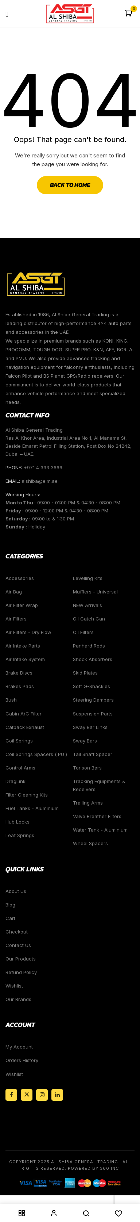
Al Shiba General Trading (84, 1161)
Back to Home (70, 184)
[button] (129, 13)
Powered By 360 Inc (93, 1168)
